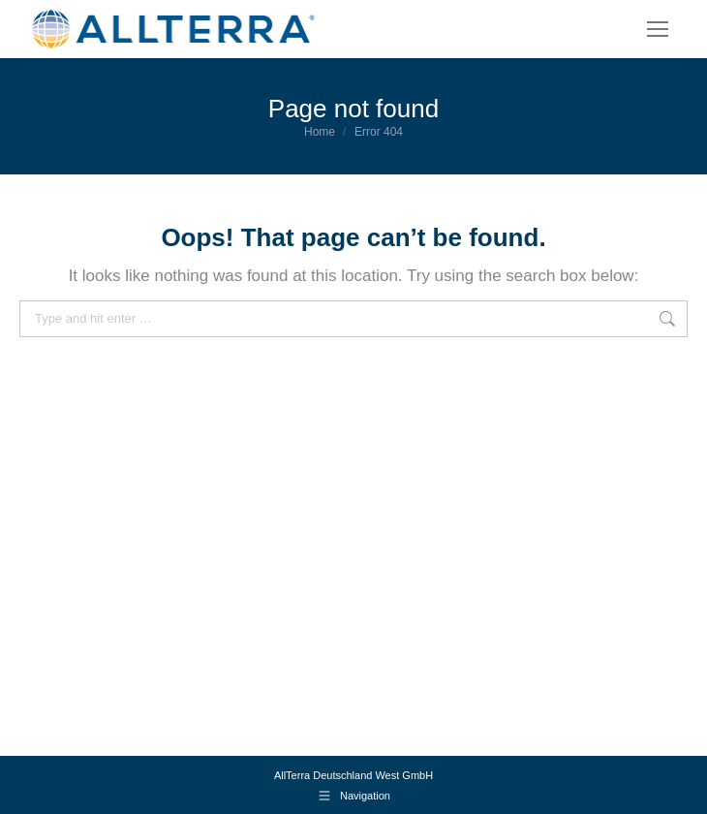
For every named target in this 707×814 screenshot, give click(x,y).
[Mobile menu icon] (657, 29)
